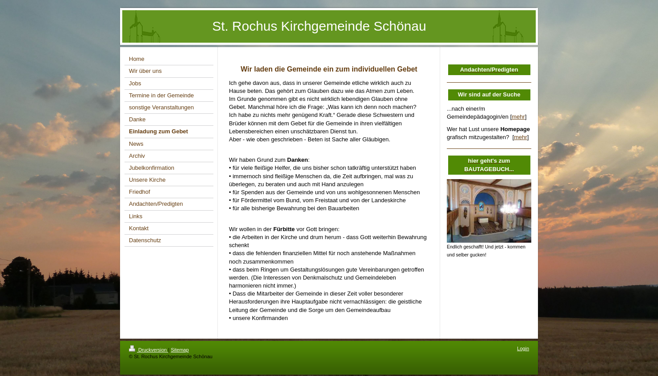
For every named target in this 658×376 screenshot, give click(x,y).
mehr (518, 116)
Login (523, 348)
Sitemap (180, 349)
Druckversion (148, 349)
